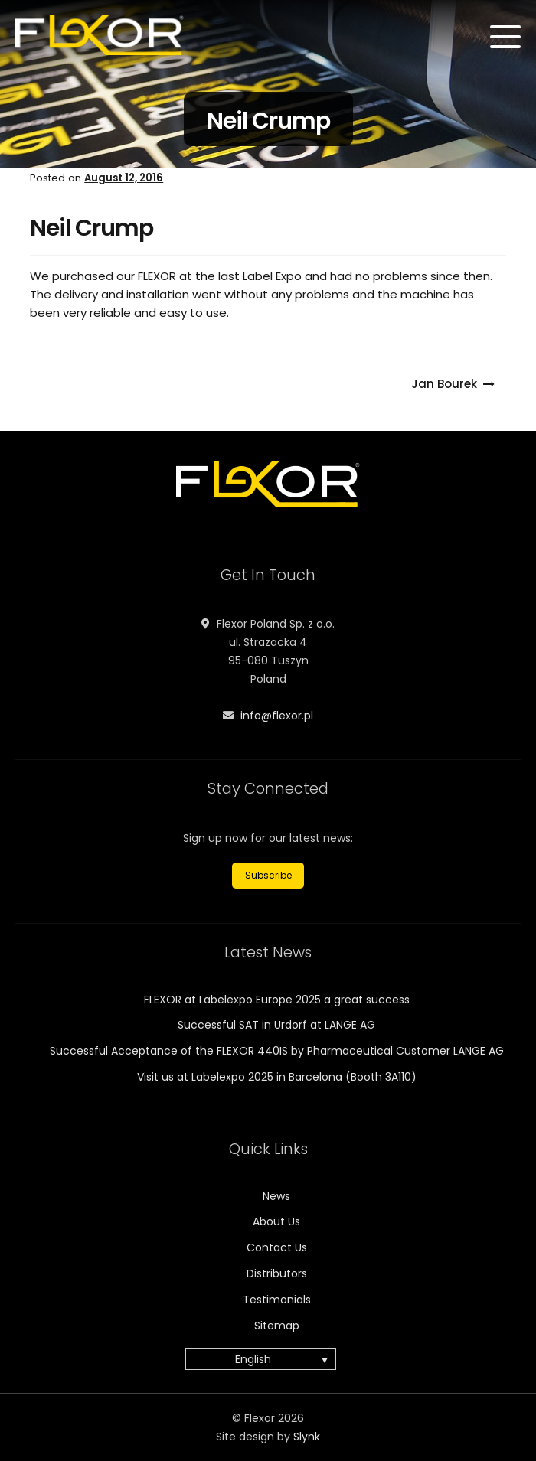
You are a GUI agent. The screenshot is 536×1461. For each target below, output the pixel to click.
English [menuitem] (253, 1360)
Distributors (277, 1273)
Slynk (306, 1436)
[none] (268, 1358)
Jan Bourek (444, 384)
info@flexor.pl (276, 715)
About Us (276, 1221)
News (276, 1196)
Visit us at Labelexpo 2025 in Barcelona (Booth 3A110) (277, 1076)
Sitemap (276, 1325)
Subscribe (268, 875)
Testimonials (277, 1299)
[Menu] (505, 36)
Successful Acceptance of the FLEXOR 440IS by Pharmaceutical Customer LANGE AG (277, 1050)
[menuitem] (260, 1358)
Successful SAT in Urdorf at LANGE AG (276, 1024)
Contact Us (277, 1247)
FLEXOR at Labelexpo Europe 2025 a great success (277, 999)
